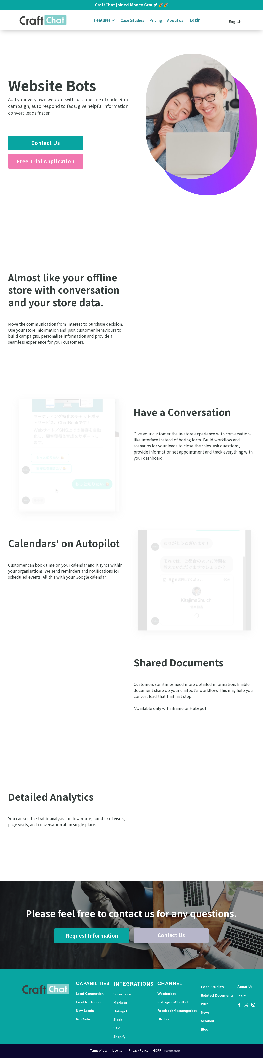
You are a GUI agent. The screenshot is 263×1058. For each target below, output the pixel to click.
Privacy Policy (138, 1050)
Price (205, 1004)
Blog (204, 1029)
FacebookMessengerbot (177, 1011)
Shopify (119, 1037)
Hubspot (120, 1011)
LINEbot (163, 1019)
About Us (244, 987)
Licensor (118, 1050)
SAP (116, 1028)
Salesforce (122, 994)
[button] (104, 20)
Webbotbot (166, 994)
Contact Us (45, 142)
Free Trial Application (45, 161)
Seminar (207, 1021)
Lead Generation (90, 994)
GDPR (157, 1050)
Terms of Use (98, 1050)
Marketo (120, 1003)
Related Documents (217, 995)
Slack (117, 1020)
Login (195, 20)
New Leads (85, 1011)
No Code (83, 1019)
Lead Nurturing (88, 1002)
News (205, 1012)
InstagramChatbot (173, 1002)
